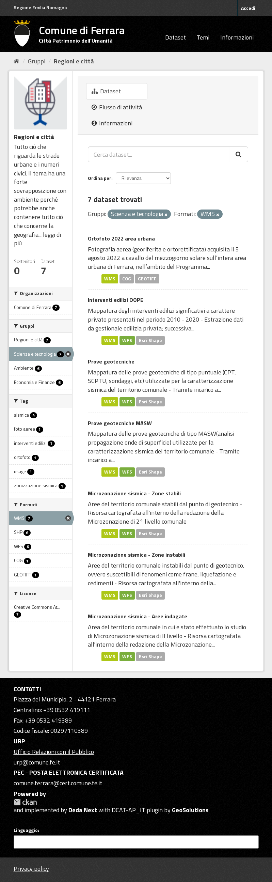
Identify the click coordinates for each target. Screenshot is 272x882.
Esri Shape (150, 340)
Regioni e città (74, 61)
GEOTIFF (147, 278)
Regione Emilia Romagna (40, 7)
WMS (109, 278)
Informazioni (237, 37)
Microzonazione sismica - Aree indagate (137, 616)
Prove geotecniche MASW (120, 423)
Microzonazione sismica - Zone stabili (134, 493)
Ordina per (99, 178)
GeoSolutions (190, 810)
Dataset (175, 37)
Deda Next (82, 810)
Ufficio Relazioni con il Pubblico (54, 751)
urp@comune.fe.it (37, 762)
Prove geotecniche (111, 361)
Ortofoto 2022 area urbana (121, 238)
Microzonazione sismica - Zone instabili (136, 555)
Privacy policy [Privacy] (31, 868)
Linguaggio (26, 830)
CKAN (25, 802)
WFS (127, 340)
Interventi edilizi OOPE (115, 300)
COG (126, 278)
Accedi (248, 8)
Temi (203, 37)
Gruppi (36, 61)
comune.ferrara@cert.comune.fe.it (58, 783)
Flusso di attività (117, 107)
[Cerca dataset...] (159, 154)
